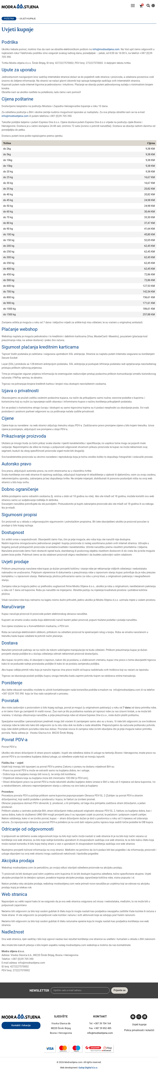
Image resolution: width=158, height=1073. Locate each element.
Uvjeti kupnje (139, 1025)
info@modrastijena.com (105, 50)
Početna (9, 19)
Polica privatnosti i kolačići (139, 1031)
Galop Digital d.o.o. (88, 1068)
